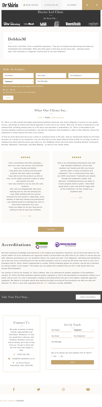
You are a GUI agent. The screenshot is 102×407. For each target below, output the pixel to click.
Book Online (31, 5)
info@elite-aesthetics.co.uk (23, 358)
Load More (51, 229)
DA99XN (71, 5)
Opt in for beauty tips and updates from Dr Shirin (23, 86)
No (14, 90)
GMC (46, 283)
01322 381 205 (51, 5)
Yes (6, 90)
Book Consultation (88, 297)
